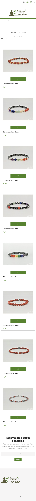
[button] (24, 2)
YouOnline (29, 496)
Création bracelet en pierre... (11, 83)
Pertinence (14, 32)
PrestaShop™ (18, 496)
